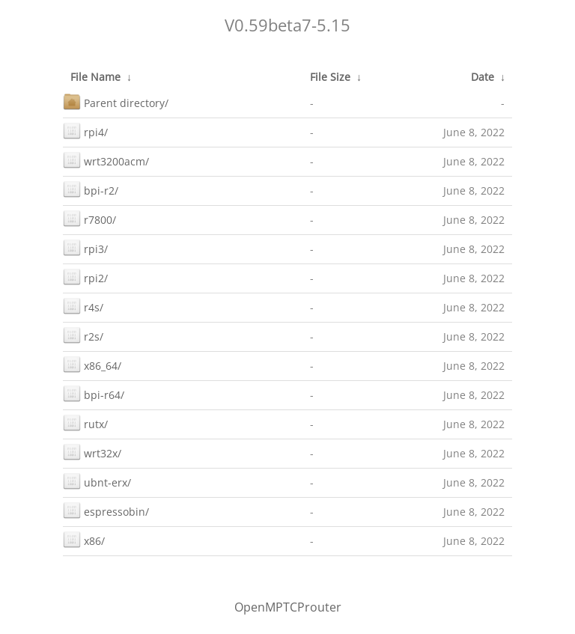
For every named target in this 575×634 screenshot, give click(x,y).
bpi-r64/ (93, 393)
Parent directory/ (115, 101)
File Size (330, 77)
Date (482, 77)
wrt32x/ (92, 451)
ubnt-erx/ (97, 481)
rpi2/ (85, 276)
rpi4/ (85, 130)
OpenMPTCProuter (287, 607)
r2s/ (83, 335)
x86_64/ (92, 364)
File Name (95, 77)
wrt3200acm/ (106, 159)
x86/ (84, 539)
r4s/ (83, 305)
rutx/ (85, 422)
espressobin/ (106, 510)
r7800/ (89, 218)
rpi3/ (85, 247)
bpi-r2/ (90, 189)
